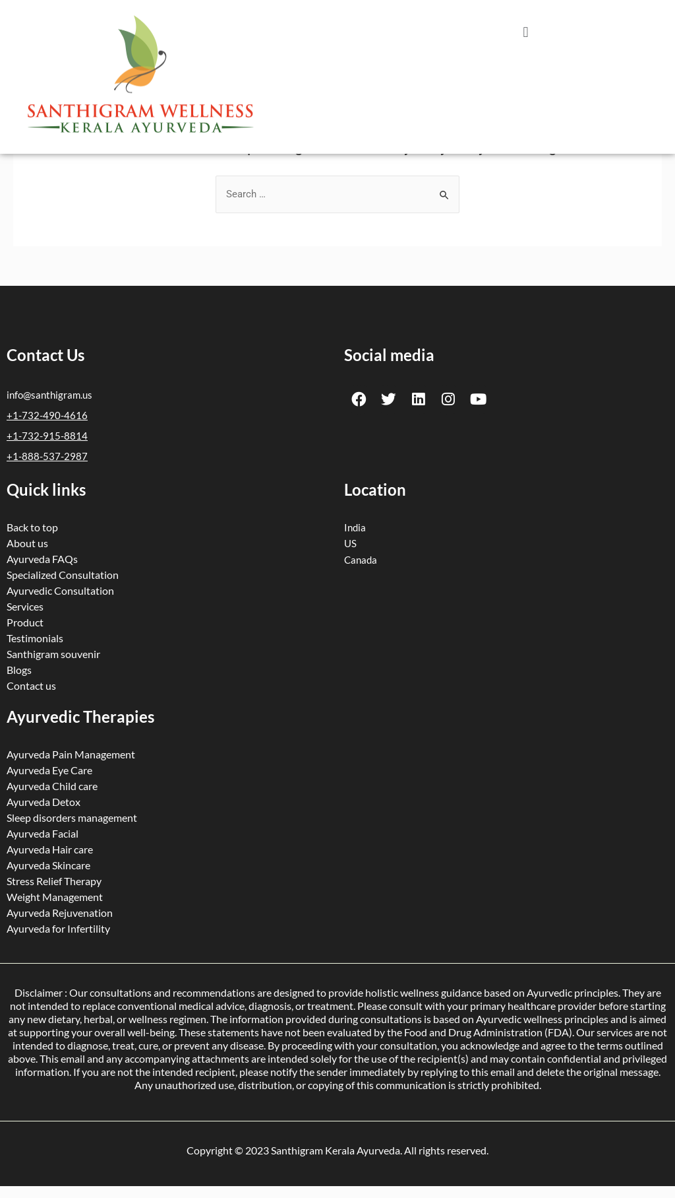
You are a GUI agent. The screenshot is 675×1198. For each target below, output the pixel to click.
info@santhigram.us (49, 395)
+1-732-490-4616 (47, 415)
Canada (360, 557)
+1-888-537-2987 (47, 455)
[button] (525, 32)
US (350, 541)
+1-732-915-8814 (47, 435)
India (355, 525)
